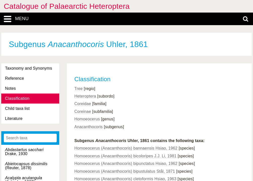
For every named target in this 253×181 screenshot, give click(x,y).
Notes (10, 88)
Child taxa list (17, 108)
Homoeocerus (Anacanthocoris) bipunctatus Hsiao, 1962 (125, 163)
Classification (17, 98)
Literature (13, 118)
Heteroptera (85, 96)
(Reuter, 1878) (26, 166)
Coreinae (82, 111)
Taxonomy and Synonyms (28, 68)
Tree (78, 88)
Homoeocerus (87, 119)
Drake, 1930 (24, 152)
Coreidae (82, 104)
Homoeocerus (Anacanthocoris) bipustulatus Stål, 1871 (124, 171)
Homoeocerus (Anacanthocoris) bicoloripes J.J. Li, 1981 (125, 156)
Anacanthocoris (88, 127)
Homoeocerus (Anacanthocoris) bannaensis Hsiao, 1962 (125, 148)
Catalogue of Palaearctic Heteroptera (67, 6)
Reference (14, 78)
